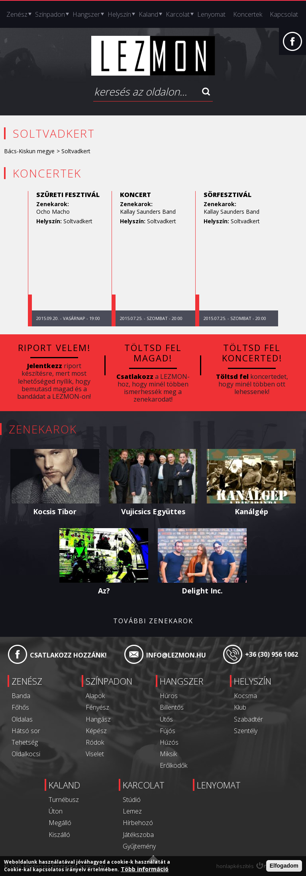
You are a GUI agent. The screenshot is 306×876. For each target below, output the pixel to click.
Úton (56, 811)
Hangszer (86, 14)
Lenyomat (211, 14)
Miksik (168, 753)
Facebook (292, 45)
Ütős (166, 719)
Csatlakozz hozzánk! (68, 655)
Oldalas (22, 719)
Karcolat (178, 14)
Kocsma (245, 695)
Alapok (95, 695)
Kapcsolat (284, 14)
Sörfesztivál (227, 194)
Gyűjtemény (139, 846)
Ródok (95, 742)
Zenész (16, 14)
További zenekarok (153, 621)
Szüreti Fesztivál (68, 194)
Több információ (145, 869)
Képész (96, 730)
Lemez (132, 811)
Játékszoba (138, 834)
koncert (135, 194)
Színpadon (50, 14)
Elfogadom (284, 865)
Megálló (60, 822)
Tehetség (25, 742)
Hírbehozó (138, 822)
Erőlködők (173, 765)
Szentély (245, 730)
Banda (21, 695)
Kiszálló (59, 834)
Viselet (95, 753)
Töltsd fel (232, 376)
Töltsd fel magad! (153, 352)
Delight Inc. (202, 590)
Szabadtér (248, 719)
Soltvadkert (77, 221)
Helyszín (119, 14)
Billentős (172, 707)
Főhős (20, 707)
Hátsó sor (26, 730)
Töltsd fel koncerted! (252, 352)
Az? (104, 590)
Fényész (97, 707)
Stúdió (132, 799)
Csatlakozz (134, 376)
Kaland (148, 14)
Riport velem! (54, 347)
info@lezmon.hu (176, 655)
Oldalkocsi (26, 753)
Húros (169, 695)
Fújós (167, 730)
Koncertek (247, 14)
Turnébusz (64, 799)
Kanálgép (251, 511)
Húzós (169, 742)
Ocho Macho (53, 211)
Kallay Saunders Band (148, 211)
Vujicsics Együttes (153, 511)
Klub (240, 707)
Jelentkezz (44, 365)
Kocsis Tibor (54, 511)
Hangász (98, 719)
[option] (70, 258)
